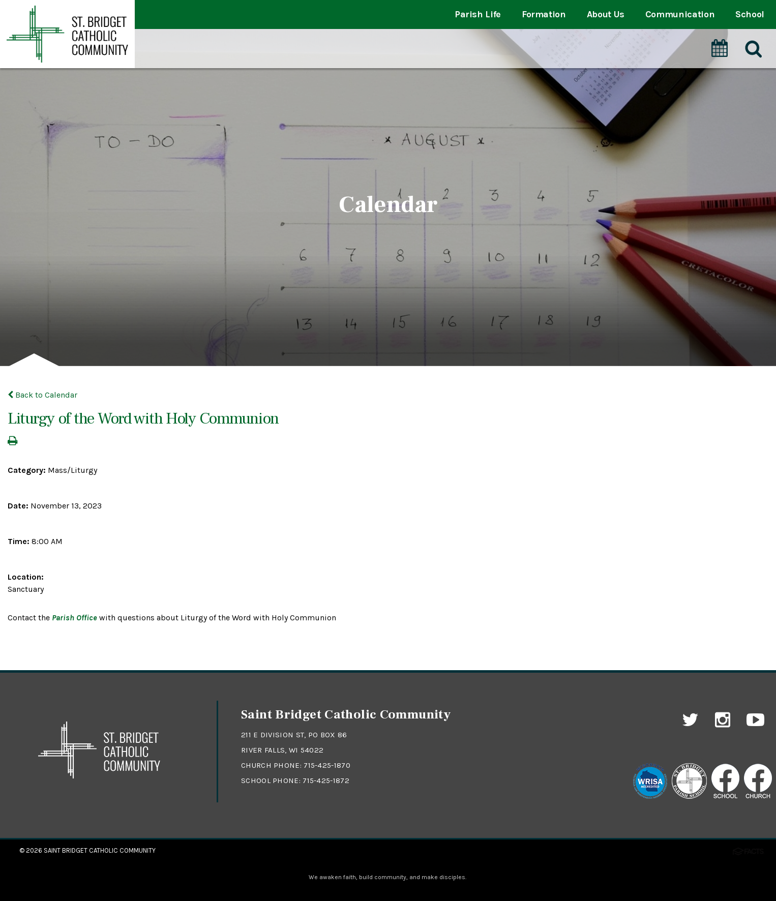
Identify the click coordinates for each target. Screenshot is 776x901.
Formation (544, 14)
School (749, 14)
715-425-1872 (326, 780)
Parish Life (478, 14)
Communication (679, 14)
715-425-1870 (327, 765)
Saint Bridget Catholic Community (100, 850)
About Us (605, 14)
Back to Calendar (42, 395)
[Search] (752, 49)
